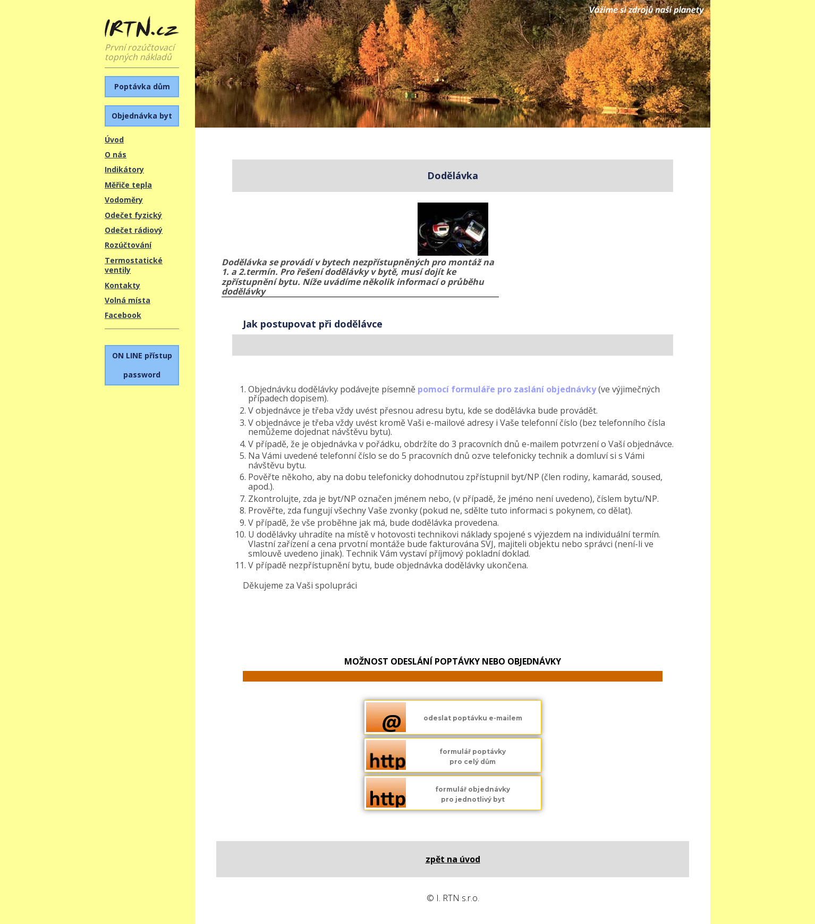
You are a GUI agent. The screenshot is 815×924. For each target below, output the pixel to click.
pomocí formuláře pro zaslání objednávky (507, 389)
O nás (115, 154)
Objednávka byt (142, 116)
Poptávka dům (142, 86)
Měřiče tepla (128, 185)
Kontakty (122, 285)
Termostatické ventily (134, 265)
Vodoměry (124, 200)
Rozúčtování (128, 245)
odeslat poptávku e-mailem (472, 718)
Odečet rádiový (134, 230)
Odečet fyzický (133, 215)
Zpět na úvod (453, 859)
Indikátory (124, 169)
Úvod (114, 140)
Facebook (123, 315)
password (142, 365)
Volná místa (127, 300)
